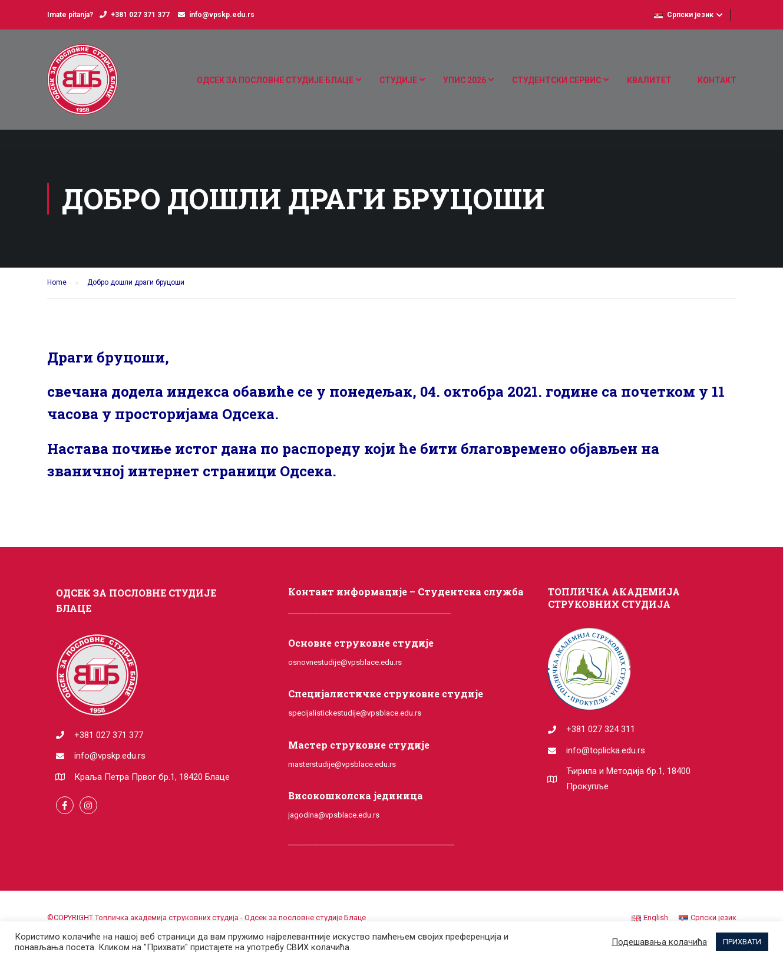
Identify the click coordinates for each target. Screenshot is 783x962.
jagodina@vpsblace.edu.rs (333, 815)
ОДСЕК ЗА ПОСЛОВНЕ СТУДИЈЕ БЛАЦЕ (275, 80)
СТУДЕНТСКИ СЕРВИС (556, 80)
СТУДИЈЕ (398, 80)
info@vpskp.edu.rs (222, 15)
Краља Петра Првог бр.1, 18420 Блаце (152, 777)
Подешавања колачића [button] (659, 942)
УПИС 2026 (464, 80)
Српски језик (683, 15)
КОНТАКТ (717, 80)
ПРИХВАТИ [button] (742, 941)
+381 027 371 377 (140, 15)
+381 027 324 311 (600, 729)
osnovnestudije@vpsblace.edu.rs (345, 662)
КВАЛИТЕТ (649, 80)
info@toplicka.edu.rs (605, 750)
